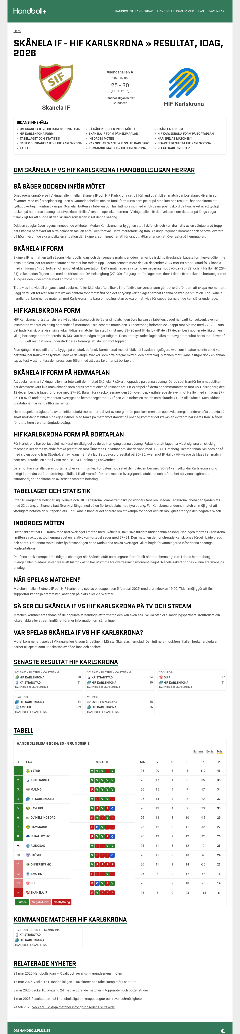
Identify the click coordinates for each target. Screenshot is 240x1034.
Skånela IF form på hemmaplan (113, 134)
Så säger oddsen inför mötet (112, 129)
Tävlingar (216, 11)
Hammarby (39, 827)
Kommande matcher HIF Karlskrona (117, 148)
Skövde (36, 855)
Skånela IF (39, 892)
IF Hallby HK (40, 836)
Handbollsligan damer (175, 11)
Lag (201, 11)
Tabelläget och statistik (40, 138)
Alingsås (38, 846)
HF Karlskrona (42, 799)
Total (220, 751)
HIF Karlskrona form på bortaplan (186, 134)
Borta (210, 751)
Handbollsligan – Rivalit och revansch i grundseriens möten (77, 973)
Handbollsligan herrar (134, 11)
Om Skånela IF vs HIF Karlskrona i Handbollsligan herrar (66, 129)
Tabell (25, 148)
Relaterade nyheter (174, 148)
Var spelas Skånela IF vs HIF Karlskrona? (122, 143)
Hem (17, 31)
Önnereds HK (41, 864)
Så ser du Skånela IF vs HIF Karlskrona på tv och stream (65, 143)
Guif (34, 883)
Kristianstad (41, 780)
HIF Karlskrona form (36, 134)
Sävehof (37, 808)
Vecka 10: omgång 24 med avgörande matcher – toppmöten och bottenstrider (90, 990)
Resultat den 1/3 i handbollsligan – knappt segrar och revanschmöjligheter (87, 999)
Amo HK (36, 874)
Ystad (35, 771)
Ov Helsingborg (43, 817)
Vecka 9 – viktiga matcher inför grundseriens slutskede (73, 1007)
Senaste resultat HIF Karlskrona (184, 143)
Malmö (36, 789)
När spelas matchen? (175, 138)
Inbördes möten (101, 138)
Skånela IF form (170, 129)
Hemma (198, 751)
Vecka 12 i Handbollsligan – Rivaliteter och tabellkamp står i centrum (84, 982)
